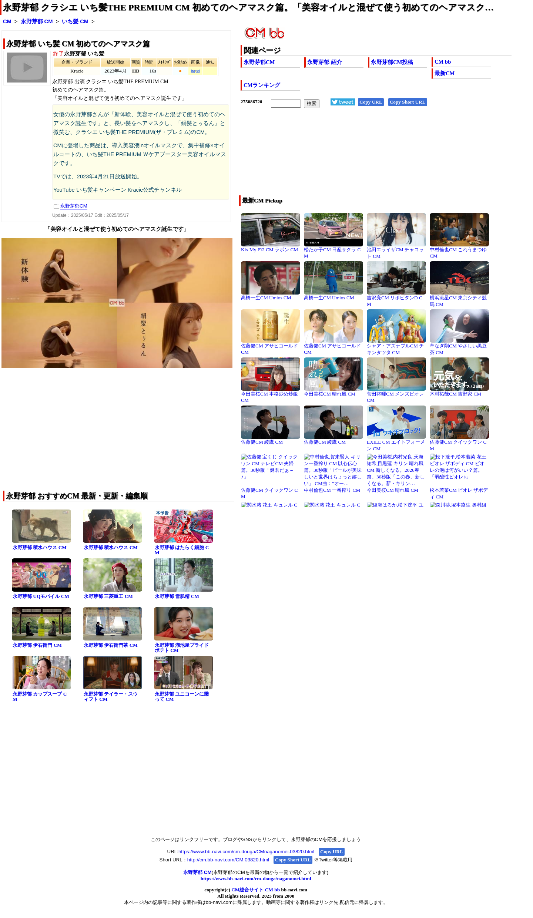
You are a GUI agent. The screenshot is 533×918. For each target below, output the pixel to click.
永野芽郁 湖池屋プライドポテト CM (182, 647)
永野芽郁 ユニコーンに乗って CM (182, 696)
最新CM (445, 73)
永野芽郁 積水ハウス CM (40, 547)
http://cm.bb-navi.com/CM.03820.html (228, 859)
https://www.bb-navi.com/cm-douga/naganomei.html (256, 878)
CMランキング (262, 85)
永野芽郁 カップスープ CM (40, 696)
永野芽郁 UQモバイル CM (41, 596)
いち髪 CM (75, 21)
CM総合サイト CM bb (255, 889)
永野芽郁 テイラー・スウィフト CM (111, 696)
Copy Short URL (408, 102)
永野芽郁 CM (37, 21)
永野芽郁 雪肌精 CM (177, 596)
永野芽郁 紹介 (324, 62)
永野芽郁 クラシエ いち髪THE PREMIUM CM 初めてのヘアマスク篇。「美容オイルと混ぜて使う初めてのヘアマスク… (248, 7)
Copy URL (370, 102)
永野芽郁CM (259, 62)
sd (198, 71)
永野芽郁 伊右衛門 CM (37, 645)
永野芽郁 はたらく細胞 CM (182, 550)
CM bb (443, 62)
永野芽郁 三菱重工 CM (108, 596)
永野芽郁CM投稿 (392, 62)
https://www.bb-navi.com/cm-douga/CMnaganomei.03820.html (246, 851)
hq (193, 71)
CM (7, 21)
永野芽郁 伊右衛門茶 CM (111, 645)
